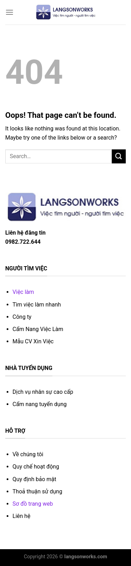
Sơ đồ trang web (33, 503)
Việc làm (23, 292)
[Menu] (9, 12)
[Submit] (119, 156)
